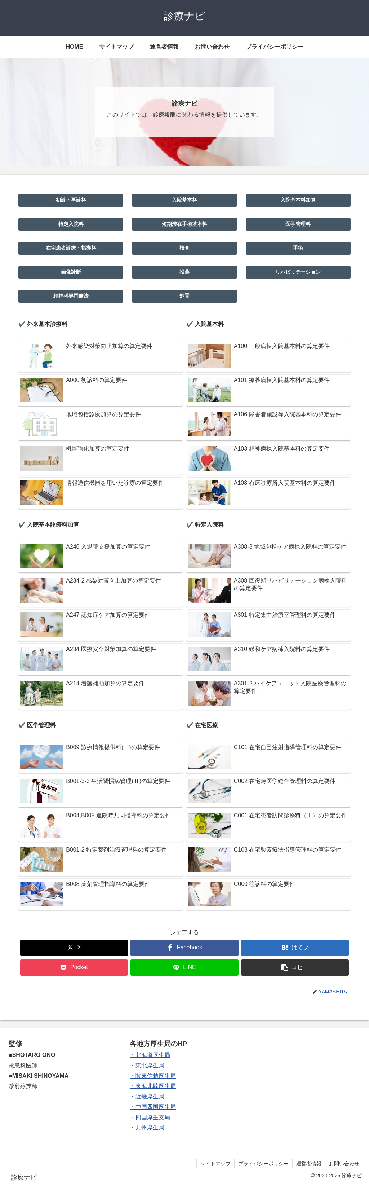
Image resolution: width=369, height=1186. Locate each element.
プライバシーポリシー (263, 1164)
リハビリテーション (298, 272)
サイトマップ (215, 1164)
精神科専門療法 (71, 296)
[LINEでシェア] (184, 967)
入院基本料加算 (298, 200)
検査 (184, 248)
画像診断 (71, 272)
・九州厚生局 (147, 1127)
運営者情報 (308, 1164)
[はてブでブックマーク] (295, 948)
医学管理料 (298, 224)
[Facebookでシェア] (184, 948)
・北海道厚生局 (150, 1055)
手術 (298, 248)
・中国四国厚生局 (153, 1107)
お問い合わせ (344, 1164)
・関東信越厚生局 (153, 1076)
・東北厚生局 (147, 1065)
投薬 (184, 272)
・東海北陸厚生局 (153, 1086)
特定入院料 (71, 224)
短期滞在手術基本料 (184, 224)
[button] (295, 967)
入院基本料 (184, 200)
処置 (184, 296)
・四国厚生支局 (150, 1117)
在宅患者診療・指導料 (71, 248)
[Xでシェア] (74, 948)
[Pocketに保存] (74, 967)
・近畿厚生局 (147, 1096)
